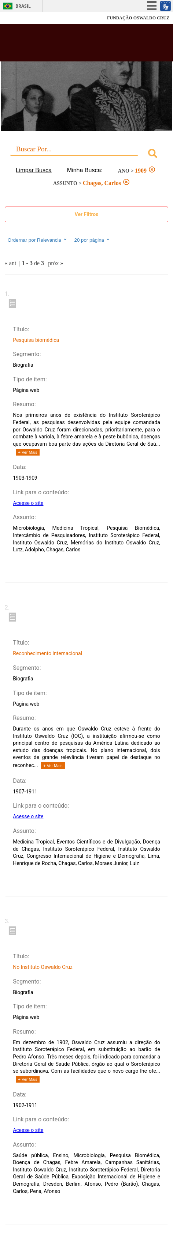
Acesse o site (28, 503)
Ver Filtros (87, 214)
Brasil (23, 6)
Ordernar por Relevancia (37, 240)
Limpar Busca (34, 170)
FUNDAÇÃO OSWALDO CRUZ (138, 17)
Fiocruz (22, 18)
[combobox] (86, 154)
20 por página (92, 240)
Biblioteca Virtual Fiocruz (72, 45)
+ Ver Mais (27, 452)
